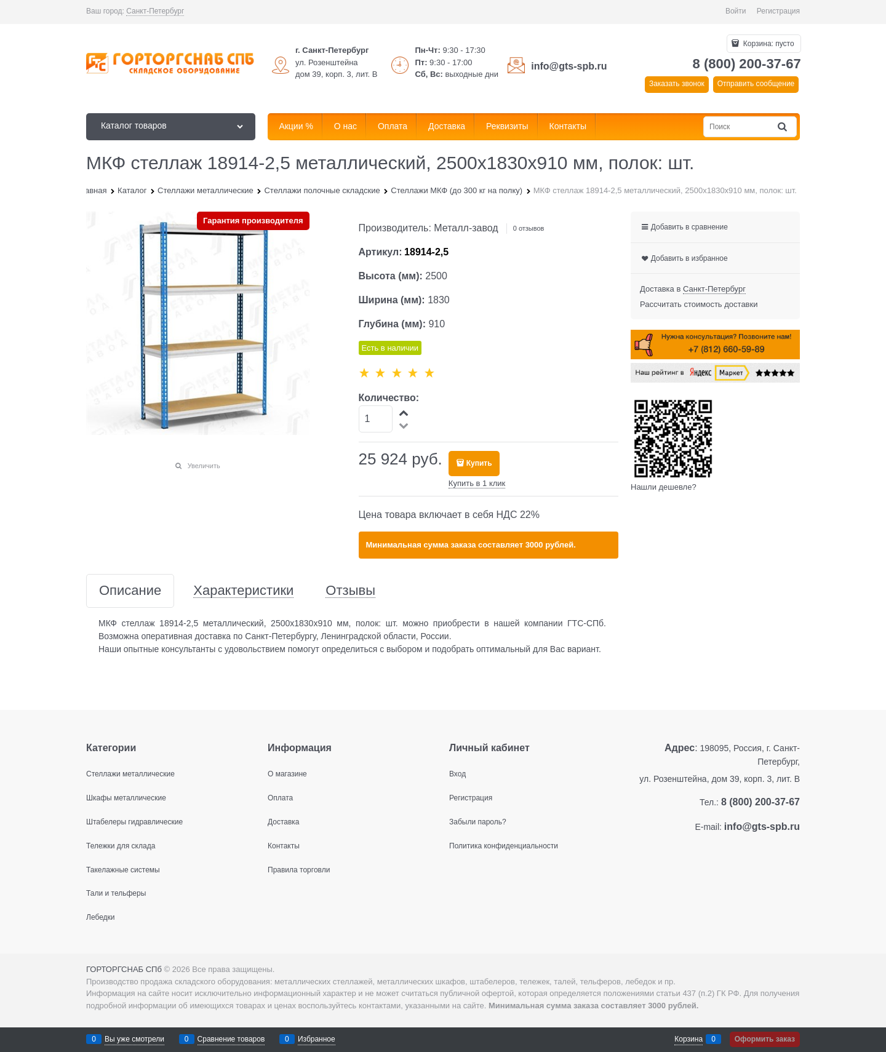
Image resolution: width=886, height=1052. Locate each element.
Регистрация (778, 11)
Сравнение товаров (231, 1039)
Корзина (688, 1039)
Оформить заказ (765, 1039)
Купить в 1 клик (477, 483)
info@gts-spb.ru (569, 66)
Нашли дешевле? (663, 487)
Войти (735, 11)
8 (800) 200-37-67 (747, 63)
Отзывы (350, 591)
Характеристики (243, 591)
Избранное (316, 1039)
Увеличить (204, 465)
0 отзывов (529, 228)
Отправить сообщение (756, 83)
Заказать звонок (676, 83)
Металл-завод (466, 228)
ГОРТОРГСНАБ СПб (124, 969)
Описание (130, 591)
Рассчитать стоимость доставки (698, 304)
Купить (479, 463)
